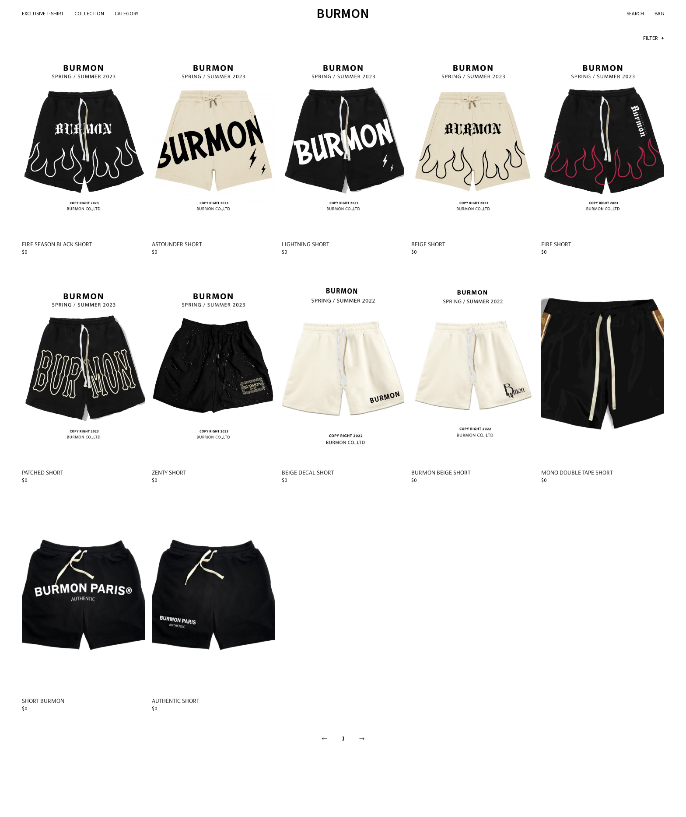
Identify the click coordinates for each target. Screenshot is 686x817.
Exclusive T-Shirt (43, 13)
